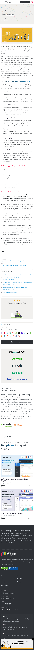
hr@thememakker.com (7, 598)
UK (4, 633)
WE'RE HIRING (4, 596)
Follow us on (5, 607)
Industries (4, 579)
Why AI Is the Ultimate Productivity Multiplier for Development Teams (17, 279)
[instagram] (10, 610)
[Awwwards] (17, 352)
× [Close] (32, 639)
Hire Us (3, 582)
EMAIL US (3, 591)
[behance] (12, 610)
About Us (3, 576)
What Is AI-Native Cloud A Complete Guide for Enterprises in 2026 (16, 288)
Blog (6, 8)
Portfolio (19, 582)
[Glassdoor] (17, 372)
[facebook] (15, 610)
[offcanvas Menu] (31, 2)
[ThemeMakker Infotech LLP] (8, 553)
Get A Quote (25, 2)
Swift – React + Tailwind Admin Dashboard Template (14, 480)
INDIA (2, 602)
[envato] (2, 610)
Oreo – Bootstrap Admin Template (12, 513)
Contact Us (4, 585)
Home (2, 8)
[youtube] (17, 610)
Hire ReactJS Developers (10, 292)
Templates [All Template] (8, 445)
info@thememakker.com (8, 593)
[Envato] (6, 425)
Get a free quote (17, 342)
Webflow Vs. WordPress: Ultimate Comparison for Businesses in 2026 (17, 283)
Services (19, 576)
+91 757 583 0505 (6, 604)
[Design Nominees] (17, 379)
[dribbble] (7, 610)
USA (4, 624)
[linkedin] (4, 610)
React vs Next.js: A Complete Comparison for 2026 (18, 275)
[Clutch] (17, 365)
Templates (20, 579)
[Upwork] (17, 359)
